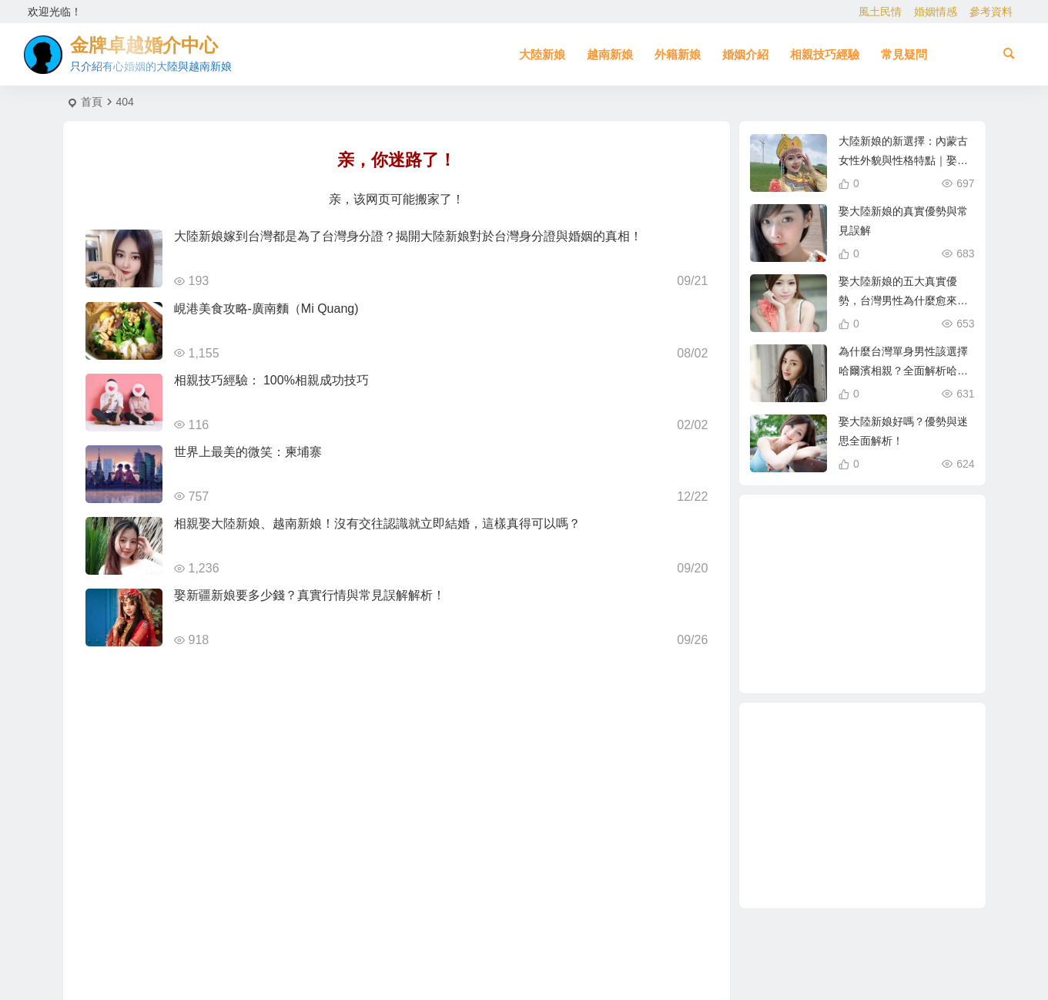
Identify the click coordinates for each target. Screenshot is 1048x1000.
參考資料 (991, 11)
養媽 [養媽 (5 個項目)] (898, 556)
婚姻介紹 (745, 54)
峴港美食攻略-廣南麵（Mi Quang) (266, 308)
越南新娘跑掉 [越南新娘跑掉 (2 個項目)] (898, 652)
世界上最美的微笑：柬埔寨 (248, 451)
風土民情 (880, 11)
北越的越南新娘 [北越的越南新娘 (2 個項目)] (820, 642)
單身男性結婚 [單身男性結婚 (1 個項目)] (864, 595)
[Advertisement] (862, 805)
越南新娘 (610, 54)
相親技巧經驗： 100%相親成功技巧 (271, 380)
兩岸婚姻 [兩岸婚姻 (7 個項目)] (810, 595)
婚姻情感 (935, 11)
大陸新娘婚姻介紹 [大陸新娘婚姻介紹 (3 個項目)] (853, 530)
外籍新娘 (678, 54)
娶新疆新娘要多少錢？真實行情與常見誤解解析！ (309, 595)
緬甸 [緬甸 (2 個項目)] (915, 614)
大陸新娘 (542, 54)
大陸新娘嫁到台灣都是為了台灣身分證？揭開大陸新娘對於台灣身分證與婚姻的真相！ (408, 236)
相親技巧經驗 (824, 54)
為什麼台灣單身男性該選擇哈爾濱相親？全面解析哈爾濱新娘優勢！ (903, 370)
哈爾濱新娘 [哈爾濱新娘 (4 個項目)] (856, 659)
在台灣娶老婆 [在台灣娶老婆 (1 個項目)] (845, 562)
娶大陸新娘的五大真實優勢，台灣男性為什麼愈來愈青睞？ (903, 300)
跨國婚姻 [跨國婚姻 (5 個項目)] (899, 576)
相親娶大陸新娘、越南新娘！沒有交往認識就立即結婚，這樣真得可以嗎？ (377, 523)
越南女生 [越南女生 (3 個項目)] (890, 540)
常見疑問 (904, 54)
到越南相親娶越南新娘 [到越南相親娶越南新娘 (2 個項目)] (841, 628)
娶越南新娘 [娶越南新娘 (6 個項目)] (880, 635)
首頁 (91, 102)
